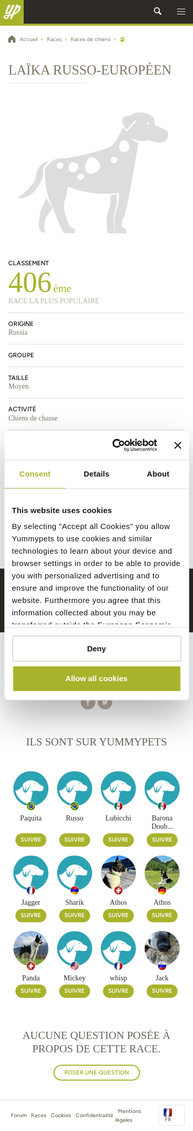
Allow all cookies (96, 678)
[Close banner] (177, 445)
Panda (31, 978)
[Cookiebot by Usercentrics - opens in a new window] (117, 445)
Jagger (31, 902)
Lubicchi (118, 818)
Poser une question (96, 1072)
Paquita (31, 818)
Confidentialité (94, 1115)
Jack (162, 978)
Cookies (61, 1115)
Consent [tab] (34, 473)
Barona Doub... (162, 822)
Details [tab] (97, 473)
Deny (96, 648)
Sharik (74, 902)
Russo (74, 818)
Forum (19, 1115)
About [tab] (158, 473)
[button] (181, 12)
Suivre (31, 839)
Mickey (75, 978)
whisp (118, 978)
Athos (118, 902)
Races (38, 1115)
